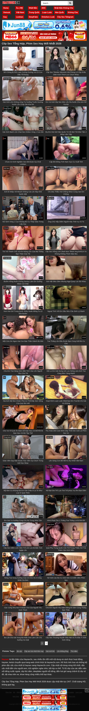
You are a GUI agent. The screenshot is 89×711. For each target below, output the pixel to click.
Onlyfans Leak (48, 17)
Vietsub (6, 12)
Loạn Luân (47, 12)
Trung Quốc (34, 12)
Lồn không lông (62, 651)
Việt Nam (20, 12)
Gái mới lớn (50, 651)
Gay (5, 17)
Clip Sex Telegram (65, 17)
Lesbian (19, 17)
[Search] (54, 3)
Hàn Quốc (59, 12)
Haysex (5, 659)
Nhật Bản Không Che (63, 8)
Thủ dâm (74, 651)
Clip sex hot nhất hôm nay (33, 651)
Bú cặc (19, 651)
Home (5, 8)
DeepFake (33, 17)
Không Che (73, 12)
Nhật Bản (33, 8)
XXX (43, 8)
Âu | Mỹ (19, 8)
